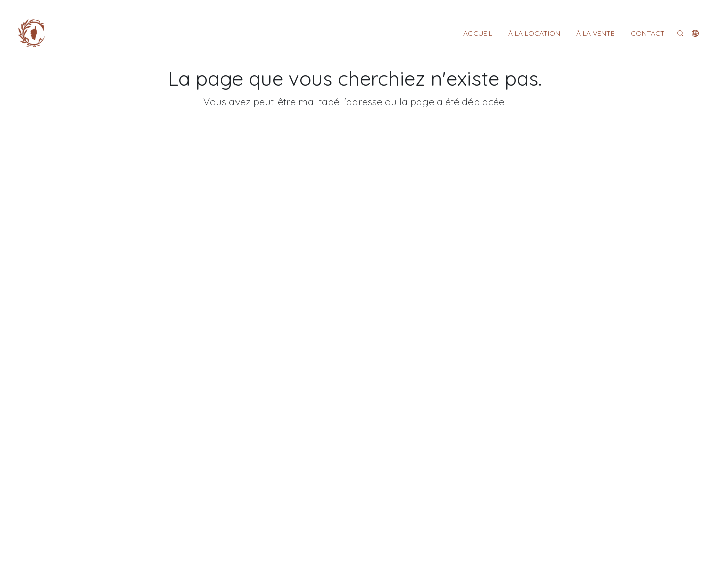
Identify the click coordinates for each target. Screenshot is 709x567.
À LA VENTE (595, 33)
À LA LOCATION (534, 33)
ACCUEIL (477, 33)
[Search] (680, 33)
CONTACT (648, 33)
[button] (695, 33)
